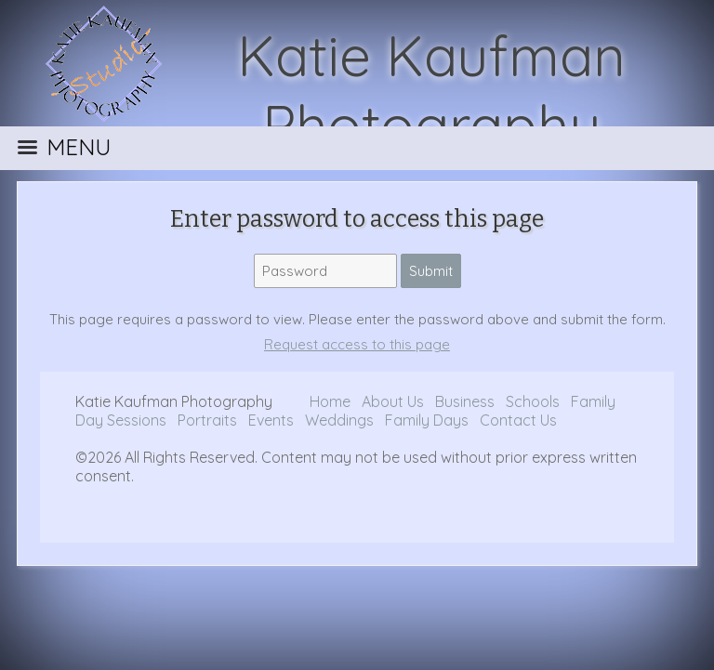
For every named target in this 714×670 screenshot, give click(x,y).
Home (330, 401)
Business (466, 401)
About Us (393, 401)
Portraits (207, 420)
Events (273, 420)
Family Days (427, 420)
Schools (533, 401)
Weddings (341, 420)
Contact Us (518, 420)
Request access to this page (357, 344)
